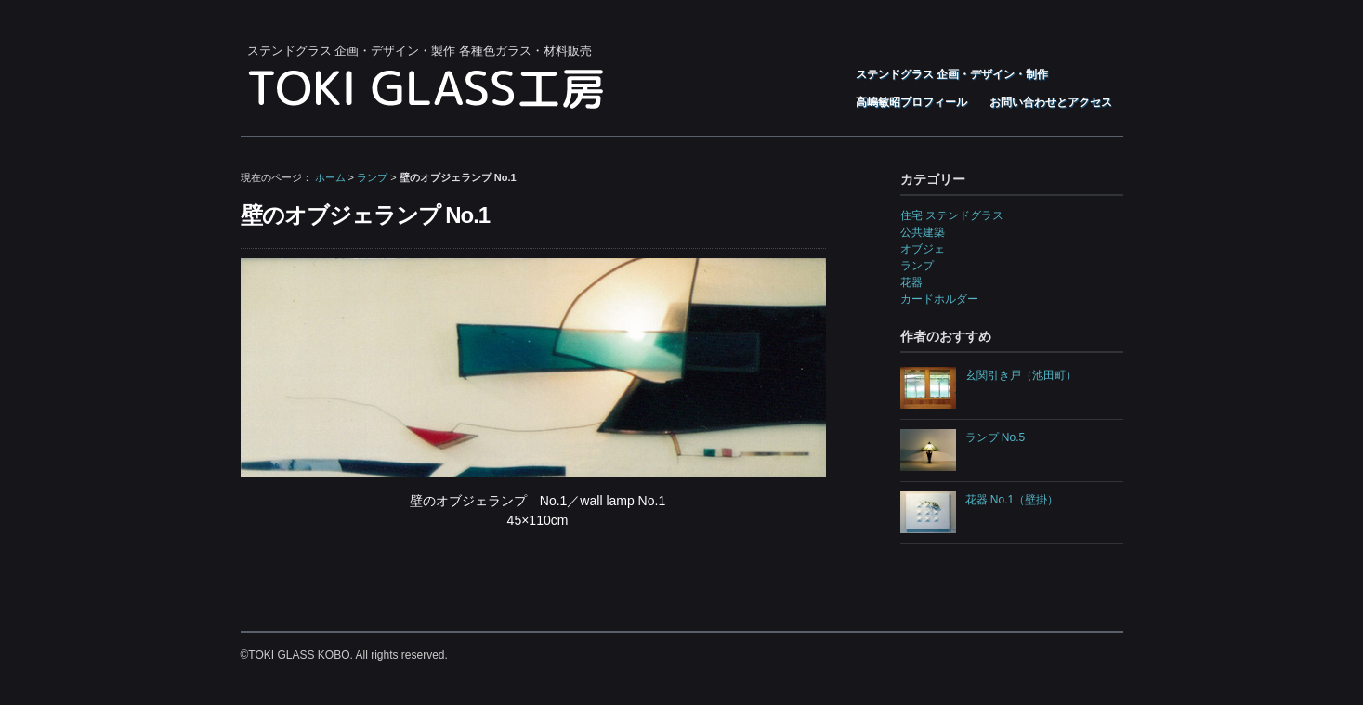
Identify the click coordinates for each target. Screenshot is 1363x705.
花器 (911, 282)
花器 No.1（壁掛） (1012, 499)
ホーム (330, 177)
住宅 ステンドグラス (951, 215)
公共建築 (922, 232)
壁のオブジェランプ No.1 (366, 215)
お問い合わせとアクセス (1050, 102)
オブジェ (922, 248)
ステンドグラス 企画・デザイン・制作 (952, 74)
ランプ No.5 (995, 437)
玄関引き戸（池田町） (1021, 375)
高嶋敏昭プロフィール (911, 102)
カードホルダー (939, 299)
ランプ (372, 177)
